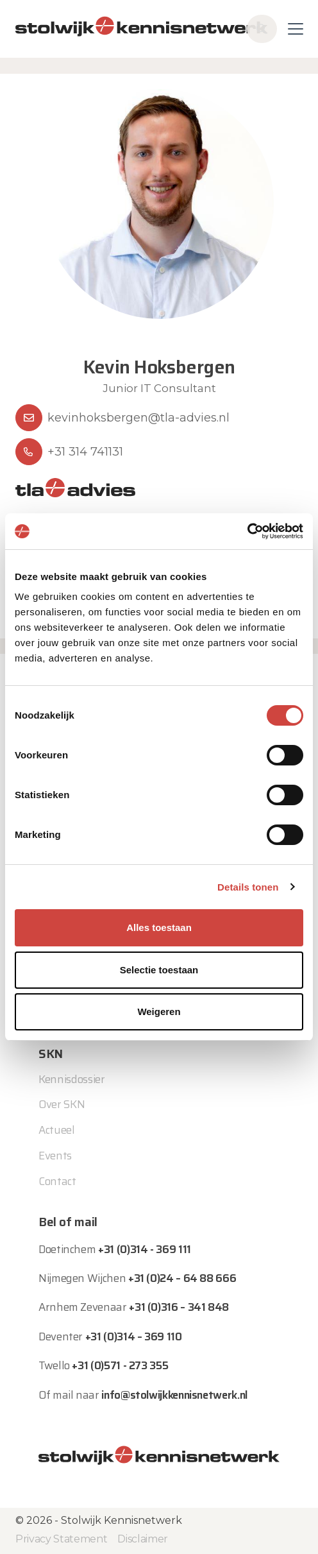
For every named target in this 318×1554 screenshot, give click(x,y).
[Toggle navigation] (295, 29)
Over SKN (61, 1104)
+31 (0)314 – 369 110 (133, 1336)
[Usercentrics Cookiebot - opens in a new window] (247, 531)
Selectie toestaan (159, 969)
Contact (57, 1181)
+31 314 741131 (85, 452)
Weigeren (158, 1011)
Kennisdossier (71, 1079)
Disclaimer (142, 1539)
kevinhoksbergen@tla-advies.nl (138, 418)
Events (55, 1155)
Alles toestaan (159, 927)
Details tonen (247, 887)
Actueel (56, 1130)
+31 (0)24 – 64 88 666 (182, 1278)
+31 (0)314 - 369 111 (144, 1249)
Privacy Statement (61, 1539)
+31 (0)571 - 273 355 (120, 1365)
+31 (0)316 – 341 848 (179, 1307)
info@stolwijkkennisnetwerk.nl (174, 1395)
